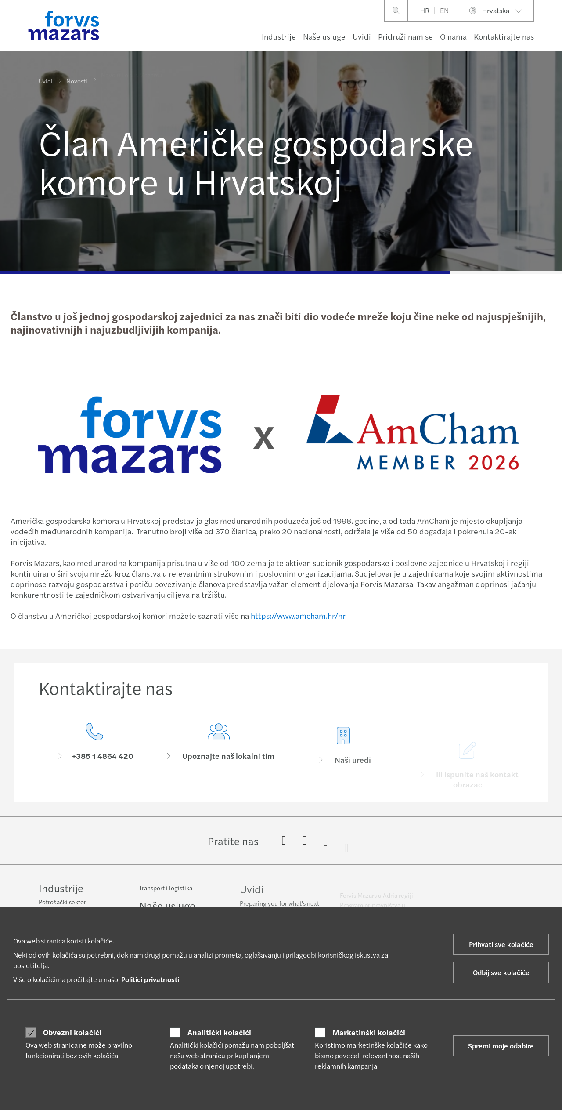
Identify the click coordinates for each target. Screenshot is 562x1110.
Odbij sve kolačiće (501, 972)
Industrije (279, 36)
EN (444, 10)
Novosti (76, 76)
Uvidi (362, 36)
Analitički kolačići (219, 1032)
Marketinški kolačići (368, 1032)
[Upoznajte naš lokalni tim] (219, 760)
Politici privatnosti (150, 979)
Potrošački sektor (62, 902)
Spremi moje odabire (501, 1046)
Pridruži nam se (405, 36)
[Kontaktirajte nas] (94, 749)
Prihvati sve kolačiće (501, 944)
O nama (453, 36)
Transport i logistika (165, 893)
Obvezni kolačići (72, 1032)
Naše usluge (324, 36)
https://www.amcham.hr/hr (297, 615)
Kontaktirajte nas (504, 36)
